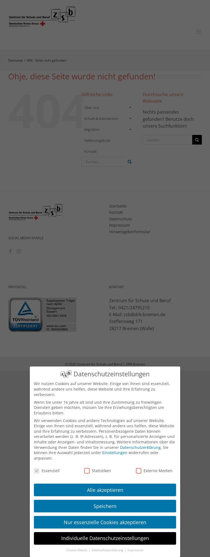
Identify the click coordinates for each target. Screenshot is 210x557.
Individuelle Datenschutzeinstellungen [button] (105, 538)
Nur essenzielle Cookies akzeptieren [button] (105, 522)
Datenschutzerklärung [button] (108, 550)
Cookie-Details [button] (77, 550)
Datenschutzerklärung (140, 447)
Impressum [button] (135, 550)
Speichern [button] (105, 506)
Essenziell (47, 470)
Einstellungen (114, 452)
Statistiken (97, 470)
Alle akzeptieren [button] (105, 490)
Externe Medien (154, 470)
